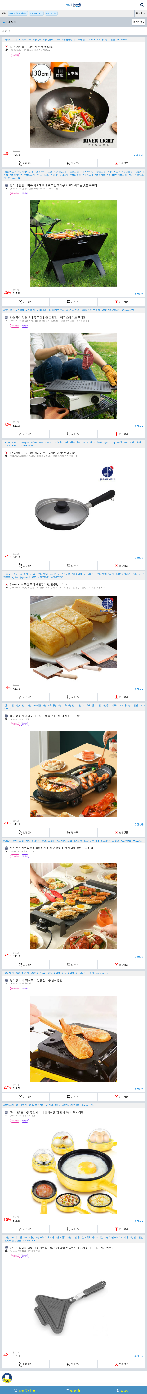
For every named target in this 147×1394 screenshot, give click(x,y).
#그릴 (6, 1237)
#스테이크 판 (73, 310)
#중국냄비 (48, 39)
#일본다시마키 (123, 574)
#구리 (33, 574)
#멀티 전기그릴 (23, 705)
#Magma (25, 442)
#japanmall (117, 442)
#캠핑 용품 (8, 310)
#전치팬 (78, 840)
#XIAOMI (126, 840)
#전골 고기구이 (110, 705)
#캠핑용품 (127, 171)
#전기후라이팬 (33, 840)
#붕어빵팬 (8, 973)
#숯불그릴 (100, 171)
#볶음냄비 (82, 39)
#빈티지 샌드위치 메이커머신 (88, 1237)
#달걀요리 (55, 574)
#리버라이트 (19, 39)
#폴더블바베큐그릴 (117, 174)
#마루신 (24, 574)
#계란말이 (43, 574)
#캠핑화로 (100, 174)
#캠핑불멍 (75, 174)
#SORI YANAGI (11, 442)
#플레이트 (75, 442)
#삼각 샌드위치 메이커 (116, 1237)
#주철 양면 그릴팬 (91, 310)
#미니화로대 (114, 171)
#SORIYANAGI (26, 445)
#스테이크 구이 (57, 310)
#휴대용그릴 (60, 171)
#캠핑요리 (29, 174)
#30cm (92, 39)
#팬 (17, 1105)
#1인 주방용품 (53, 1105)
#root (58, 39)
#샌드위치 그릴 (63, 1237)
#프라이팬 (51, 13)
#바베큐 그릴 (39, 705)
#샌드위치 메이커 (45, 1237)
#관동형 (66, 574)
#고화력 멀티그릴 (92, 705)
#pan (16, 574)
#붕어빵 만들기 (38, 973)
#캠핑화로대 (9, 171)
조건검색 (137, 22)
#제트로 (98, 442)
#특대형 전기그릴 (72, 705)
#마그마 (49, 442)
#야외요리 (88, 174)
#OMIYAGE (57, 577)
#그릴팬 (20, 310)
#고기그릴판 (48, 840)
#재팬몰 (136, 574)
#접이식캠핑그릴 (60, 174)
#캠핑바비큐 (16, 174)
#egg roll (7, 574)
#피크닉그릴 (43, 174)
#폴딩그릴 (74, 171)
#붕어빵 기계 (22, 973)
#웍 (29, 39)
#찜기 (24, 1105)
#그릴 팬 (30, 310)
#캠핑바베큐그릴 (43, 171)
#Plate (34, 442)
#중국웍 (37, 39)
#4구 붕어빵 (68, 973)
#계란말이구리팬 (105, 574)
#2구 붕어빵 (54, 973)
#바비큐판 (42, 310)
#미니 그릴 (16, 1237)
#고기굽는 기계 (91, 840)
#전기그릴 (8, 705)
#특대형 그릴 (54, 705)
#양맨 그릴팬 (136, 1237)
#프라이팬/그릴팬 (18, 13)
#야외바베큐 (87, 171)
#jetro (107, 442)
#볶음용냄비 (68, 39)
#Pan (41, 442)
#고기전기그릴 (64, 840)
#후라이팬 (77, 574)
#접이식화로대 (25, 171)
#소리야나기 (61, 442)
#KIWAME (122, 39)
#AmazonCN (36, 13)
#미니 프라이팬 (36, 1105)
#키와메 (7, 39)
